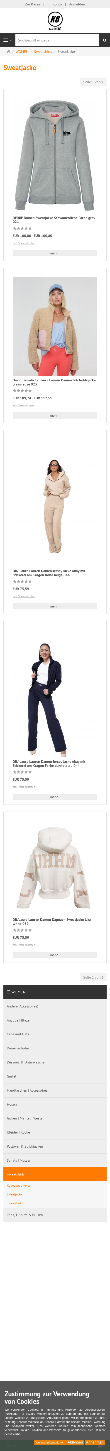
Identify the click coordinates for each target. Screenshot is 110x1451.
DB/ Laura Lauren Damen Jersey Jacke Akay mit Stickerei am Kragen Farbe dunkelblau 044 (49, 763)
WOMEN (18, 992)
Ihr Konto (54, 4)
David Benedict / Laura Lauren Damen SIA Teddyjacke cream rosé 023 (54, 382)
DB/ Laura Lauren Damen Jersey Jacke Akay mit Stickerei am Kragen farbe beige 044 (49, 572)
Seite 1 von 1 (93, 82)
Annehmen (95, 1442)
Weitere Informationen (49, 1442)
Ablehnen (75, 1442)
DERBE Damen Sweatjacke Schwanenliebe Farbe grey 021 (54, 219)
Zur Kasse (32, 4)
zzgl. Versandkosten (24, 243)
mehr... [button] (55, 253)
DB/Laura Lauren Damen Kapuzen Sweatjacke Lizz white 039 (52, 921)
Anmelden (77, 4)
